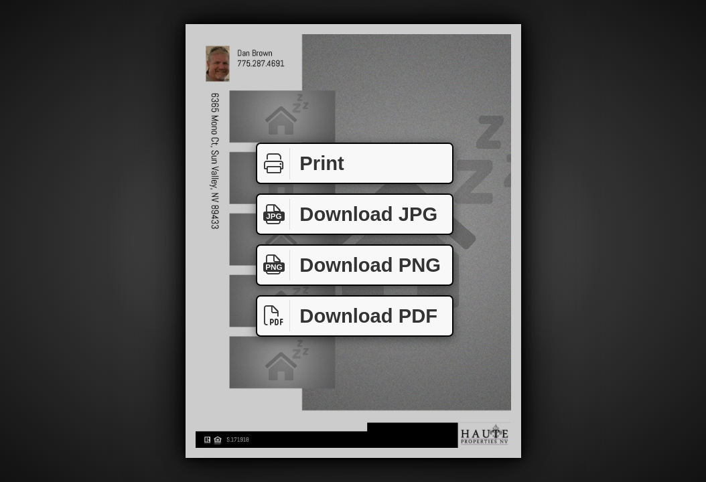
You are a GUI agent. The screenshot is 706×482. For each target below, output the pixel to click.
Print (300, 163)
